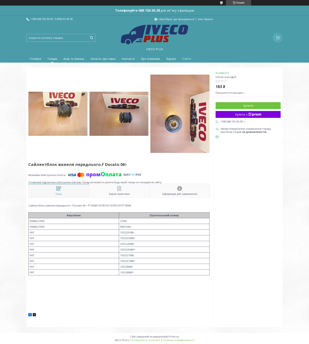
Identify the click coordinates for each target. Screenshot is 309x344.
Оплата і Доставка (102, 59)
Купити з (248, 114)
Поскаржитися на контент (145, 340)
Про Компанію (150, 59)
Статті (186, 59)
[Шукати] (91, 38)
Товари (52, 59)
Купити (248, 105)
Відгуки (171, 59)
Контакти (128, 59)
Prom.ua (174, 336)
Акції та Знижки (73, 59)
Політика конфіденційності (178, 340)
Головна (35, 59)
